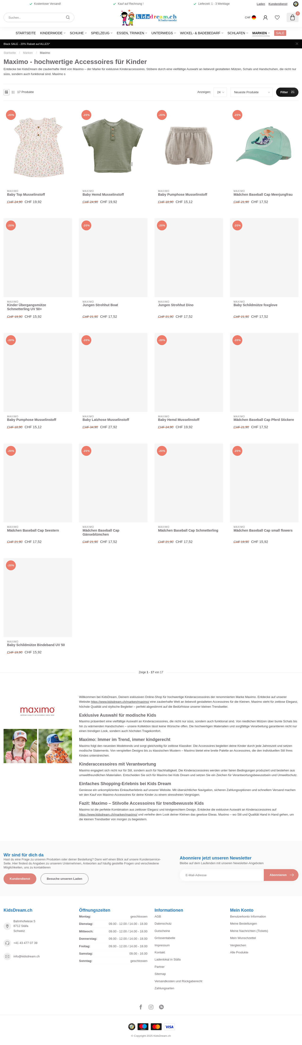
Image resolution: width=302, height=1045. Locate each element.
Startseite (26, 33)
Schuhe (77, 33)
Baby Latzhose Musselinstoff (106, 420)
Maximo (45, 53)
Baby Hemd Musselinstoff (103, 194)
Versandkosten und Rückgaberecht (178, 981)
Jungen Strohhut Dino (175, 305)
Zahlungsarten (164, 988)
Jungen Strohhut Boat (100, 305)
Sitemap (160, 974)
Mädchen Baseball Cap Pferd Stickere (264, 420)
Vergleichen (238, 945)
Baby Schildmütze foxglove (255, 305)
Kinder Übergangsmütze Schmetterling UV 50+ (26, 307)
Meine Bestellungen (243, 923)
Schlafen (236, 33)
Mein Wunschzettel (243, 938)
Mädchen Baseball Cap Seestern (33, 530)
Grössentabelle (165, 938)
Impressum (162, 945)
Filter (287, 92)
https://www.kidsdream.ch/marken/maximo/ (120, 701)
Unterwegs (162, 33)
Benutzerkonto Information (248, 916)
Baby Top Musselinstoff (26, 194)
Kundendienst (277, 4)
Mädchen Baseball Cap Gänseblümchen (101, 532)
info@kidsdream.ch (26, 956)
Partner (160, 967)
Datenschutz (163, 923)
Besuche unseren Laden (64, 878)
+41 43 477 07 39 (25, 943)
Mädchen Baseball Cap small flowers (263, 530)
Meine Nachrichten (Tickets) (249, 931)
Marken (259, 33)
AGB (158, 916)
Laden (261, 4)
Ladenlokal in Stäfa (168, 959)
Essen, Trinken (130, 33)
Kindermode (51, 33)
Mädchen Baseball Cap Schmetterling (188, 530)
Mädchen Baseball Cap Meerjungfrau (263, 194)
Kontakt (160, 952)
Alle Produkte (239, 952)
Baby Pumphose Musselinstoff (182, 194)
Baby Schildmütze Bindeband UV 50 (36, 645)
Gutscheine (162, 931)
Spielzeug (100, 33)
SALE (280, 33)
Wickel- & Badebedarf (200, 33)
